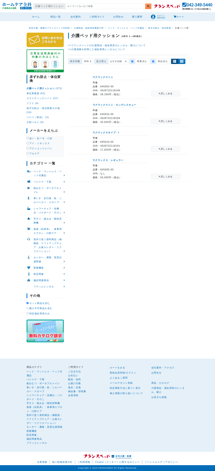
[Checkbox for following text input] (132, 61)
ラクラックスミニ (103, 77)
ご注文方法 (74, 371)
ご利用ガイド (97, 16)
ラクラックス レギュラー (108, 160)
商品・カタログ (160, 383)
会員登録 (73, 395)
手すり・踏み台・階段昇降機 (48, 221)
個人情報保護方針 (62, 462)
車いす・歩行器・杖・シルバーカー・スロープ (48, 200)
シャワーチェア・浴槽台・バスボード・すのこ (48, 210)
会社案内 (75, 16)
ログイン (131, 372)
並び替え (101, 61)
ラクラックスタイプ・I (106, 132)
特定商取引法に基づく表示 (125, 388)
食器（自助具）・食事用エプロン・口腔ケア (48, 231)
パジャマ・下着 (43, 182)
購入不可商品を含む (39, 308)
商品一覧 (56, 16)
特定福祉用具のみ (38, 313)
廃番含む (142, 61)
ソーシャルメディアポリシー (161, 462)
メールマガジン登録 (121, 383)
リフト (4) (33, 103)
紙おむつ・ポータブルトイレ (48, 190)
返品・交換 (74, 387)
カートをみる (117, 367)
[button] (197, 5)
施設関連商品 (41, 280)
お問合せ (118, 16)
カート (179, 16)
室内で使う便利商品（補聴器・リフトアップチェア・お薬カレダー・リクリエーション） (48, 245)
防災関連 (39, 274)
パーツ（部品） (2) (38, 117)
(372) (44, 88)
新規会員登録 (117, 372)
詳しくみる (165, 93)
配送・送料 (74, 379)
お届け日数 (74, 383)
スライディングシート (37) (42, 98)
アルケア (33, 153)
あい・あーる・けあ (39, 138)
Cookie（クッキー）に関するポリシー (117, 462)
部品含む (163, 61)
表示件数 (75, 61)
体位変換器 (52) (36, 93)
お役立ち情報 (159, 397)
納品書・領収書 (77, 391)
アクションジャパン (39, 148)
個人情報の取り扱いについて (126, 393)
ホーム (37, 16)
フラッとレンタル (44, 286)
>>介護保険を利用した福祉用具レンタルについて (96, 49)
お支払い (73, 375)
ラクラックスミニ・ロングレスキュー (114, 105)
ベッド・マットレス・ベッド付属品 (48, 173)
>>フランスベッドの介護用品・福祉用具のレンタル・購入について (107, 45)
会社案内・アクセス (162, 367)
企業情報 (42, 462)
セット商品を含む (38, 303)
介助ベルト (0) (35, 122)
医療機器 (39, 268)
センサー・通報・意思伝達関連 (48, 259)
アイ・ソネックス (38, 143)
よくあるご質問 (119, 378)
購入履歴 (137, 16)
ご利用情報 (84, 462)
